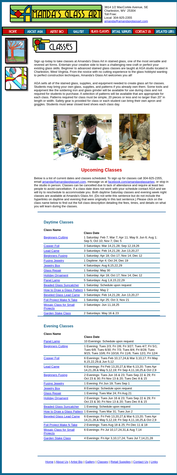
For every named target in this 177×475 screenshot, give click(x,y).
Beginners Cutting (56, 237)
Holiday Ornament (56, 275)
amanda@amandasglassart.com (126, 21)
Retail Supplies (121, 462)
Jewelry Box (52, 265)
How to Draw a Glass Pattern (63, 290)
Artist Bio (77, 462)
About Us (62, 462)
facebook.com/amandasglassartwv (131, 181)
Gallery (90, 462)
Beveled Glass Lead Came (62, 295)
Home (49, 462)
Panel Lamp (52, 280)
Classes (102, 462)
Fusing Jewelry (54, 260)
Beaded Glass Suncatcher (61, 285)
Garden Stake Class (57, 313)
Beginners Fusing (55, 255)
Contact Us (140, 462)
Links (154, 462)
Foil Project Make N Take (60, 300)
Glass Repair (52, 270)
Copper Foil (51, 246)
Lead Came (51, 250)
